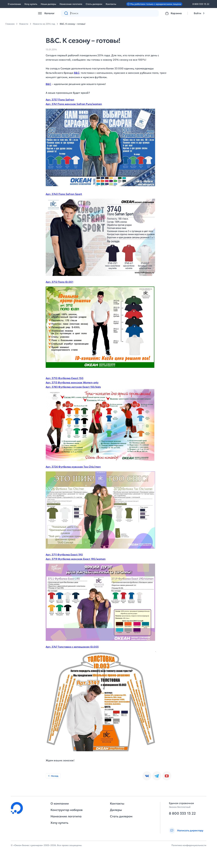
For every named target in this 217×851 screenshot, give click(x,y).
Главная (9, 23)
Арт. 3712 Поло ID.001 (59, 281)
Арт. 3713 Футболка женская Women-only (72, 382)
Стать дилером (94, 4)
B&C (76, 72)
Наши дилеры (48, 4)
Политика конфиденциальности (188, 845)
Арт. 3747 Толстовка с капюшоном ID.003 (72, 646)
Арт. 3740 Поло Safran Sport (64, 194)
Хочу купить (30, 4)
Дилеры (116, 809)
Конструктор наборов (67, 809)
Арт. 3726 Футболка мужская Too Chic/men (73, 466)
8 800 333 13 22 (200, 4)
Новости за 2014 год (44, 23)
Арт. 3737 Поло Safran (60, 99)
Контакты (111, 4)
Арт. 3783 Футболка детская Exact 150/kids (73, 386)
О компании (14, 4)
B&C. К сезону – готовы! (72, 23)
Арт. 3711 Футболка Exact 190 (64, 554)
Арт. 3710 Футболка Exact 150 (64, 378)
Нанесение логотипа (71, 4)
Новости (23, 23)
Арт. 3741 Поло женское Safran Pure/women (74, 104)
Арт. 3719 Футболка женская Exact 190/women (75, 559)
